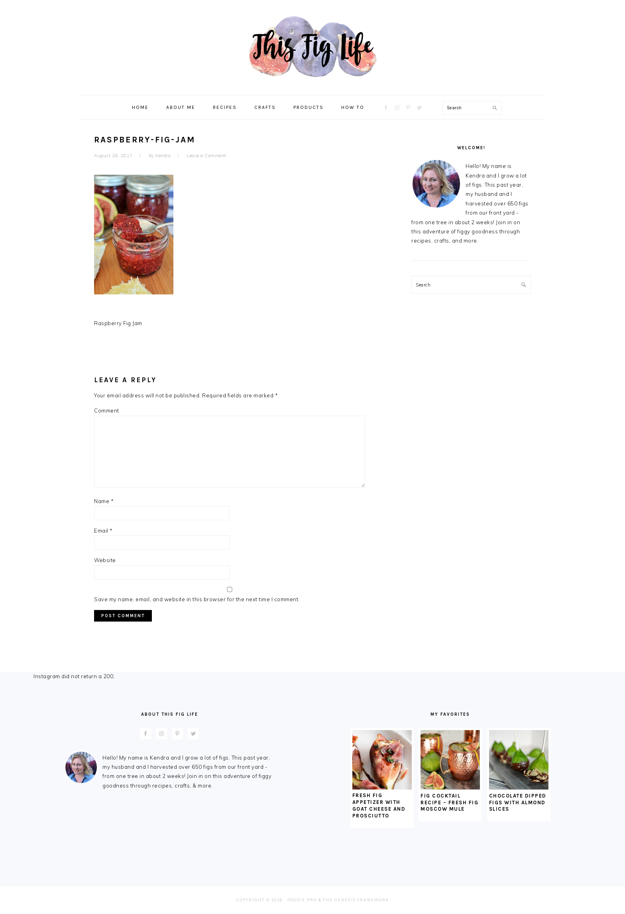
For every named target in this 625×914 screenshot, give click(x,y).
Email (103, 530)
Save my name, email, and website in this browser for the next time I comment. (197, 599)
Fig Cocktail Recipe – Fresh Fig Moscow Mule (449, 802)
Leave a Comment (206, 155)
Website (105, 560)
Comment (106, 410)
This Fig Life (312, 47)
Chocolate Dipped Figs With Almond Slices (517, 802)
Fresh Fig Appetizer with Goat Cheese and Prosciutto (379, 805)
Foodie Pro (302, 900)
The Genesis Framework (356, 900)
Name (104, 501)
